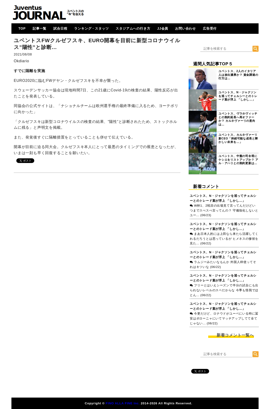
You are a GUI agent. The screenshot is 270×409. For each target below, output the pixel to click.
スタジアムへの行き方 (133, 28)
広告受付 (210, 28)
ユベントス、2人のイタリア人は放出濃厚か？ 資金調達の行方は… (238, 74)
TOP (22, 28)
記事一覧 (39, 28)
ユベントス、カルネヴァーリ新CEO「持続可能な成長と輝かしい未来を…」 (238, 138)
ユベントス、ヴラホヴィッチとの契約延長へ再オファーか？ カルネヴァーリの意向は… (237, 119)
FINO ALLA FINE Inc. (123, 403)
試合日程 (60, 28)
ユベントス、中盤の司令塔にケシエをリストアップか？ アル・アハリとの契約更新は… (238, 159)
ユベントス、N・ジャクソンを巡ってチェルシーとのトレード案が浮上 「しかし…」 (237, 96)
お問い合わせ (185, 28)
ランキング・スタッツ (91, 28)
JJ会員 (162, 28)
